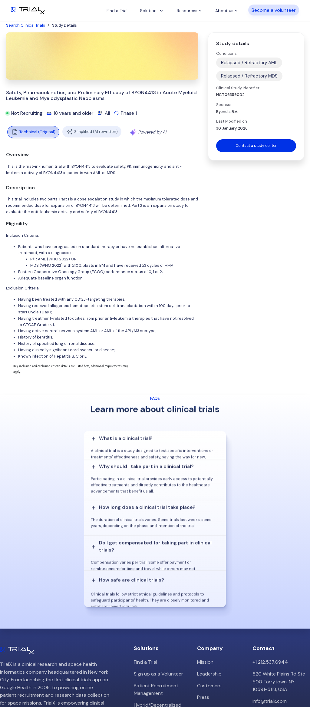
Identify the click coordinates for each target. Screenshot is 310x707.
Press (203, 608)
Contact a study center (256, 145)
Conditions (226, 53)
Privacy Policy (212, 632)
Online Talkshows (153, 635)
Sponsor (224, 104)
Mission (205, 573)
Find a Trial (117, 10)
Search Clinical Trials (25, 25)
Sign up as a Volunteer (158, 585)
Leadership (209, 585)
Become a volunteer (274, 10)
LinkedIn (295, 683)
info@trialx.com (269, 612)
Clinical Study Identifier (237, 88)
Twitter (272, 683)
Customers (209, 596)
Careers (206, 620)
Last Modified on (231, 121)
